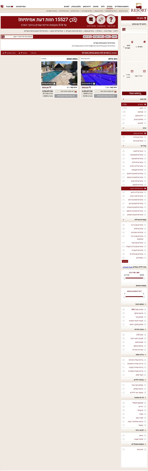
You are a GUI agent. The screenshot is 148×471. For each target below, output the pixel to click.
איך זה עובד (111, 26)
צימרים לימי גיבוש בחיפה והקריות (36, 31)
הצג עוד (125, 261)
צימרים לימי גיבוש (56, 31)
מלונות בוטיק (75, 6)
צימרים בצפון (99, 11)
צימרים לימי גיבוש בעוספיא (83, 46)
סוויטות (95, 6)
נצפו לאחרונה (21, 6)
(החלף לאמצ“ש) (127, 267)
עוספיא (43, 59)
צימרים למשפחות (111, 11)
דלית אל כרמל (85, 59)
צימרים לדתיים (64, 11)
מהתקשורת (101, 26)
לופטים (65, 6)
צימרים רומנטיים (52, 11)
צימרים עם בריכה (87, 11)
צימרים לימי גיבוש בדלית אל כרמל (104, 46)
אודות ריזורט (91, 26)
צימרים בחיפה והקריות (74, 31)
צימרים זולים (75, 11)
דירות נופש (86, 6)
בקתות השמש (72, 58)
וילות (102, 6)
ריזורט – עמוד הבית (111, 31)
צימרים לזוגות (123, 11)
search (123, 29)
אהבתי (9, 6)
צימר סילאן (112, 58)
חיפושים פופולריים (122, 6)
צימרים (109, 6)
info (2, 6)
